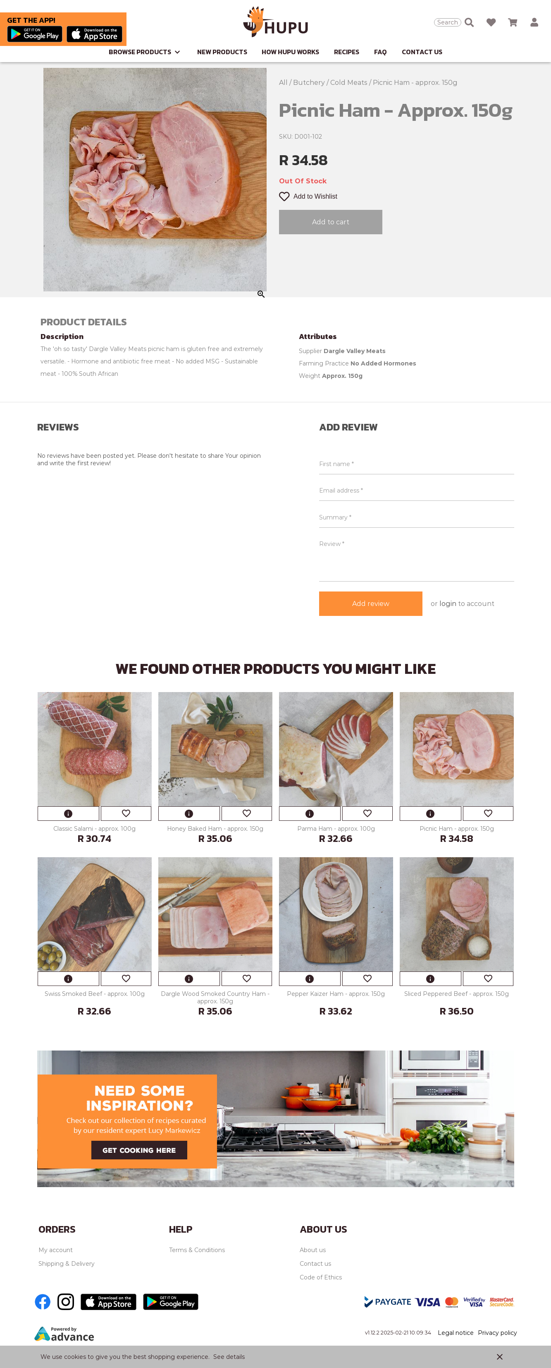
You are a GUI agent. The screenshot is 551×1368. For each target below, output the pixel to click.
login (447, 604)
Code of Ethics (321, 1277)
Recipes (346, 52)
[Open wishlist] (491, 22)
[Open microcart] (512, 22)
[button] (534, 23)
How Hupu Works (290, 52)
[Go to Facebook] (42, 1301)
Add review (370, 604)
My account (55, 1250)
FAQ (380, 52)
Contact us (315, 1263)
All (284, 83)
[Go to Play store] (37, 35)
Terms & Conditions (197, 1250)
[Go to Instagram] (65, 1301)
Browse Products (145, 52)
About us (313, 1250)
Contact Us (422, 52)
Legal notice (456, 1333)
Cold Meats (349, 83)
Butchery (310, 83)
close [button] (500, 1357)
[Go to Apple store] (94, 35)
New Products (222, 52)
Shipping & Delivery (66, 1263)
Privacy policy (497, 1333)
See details (229, 1357)
